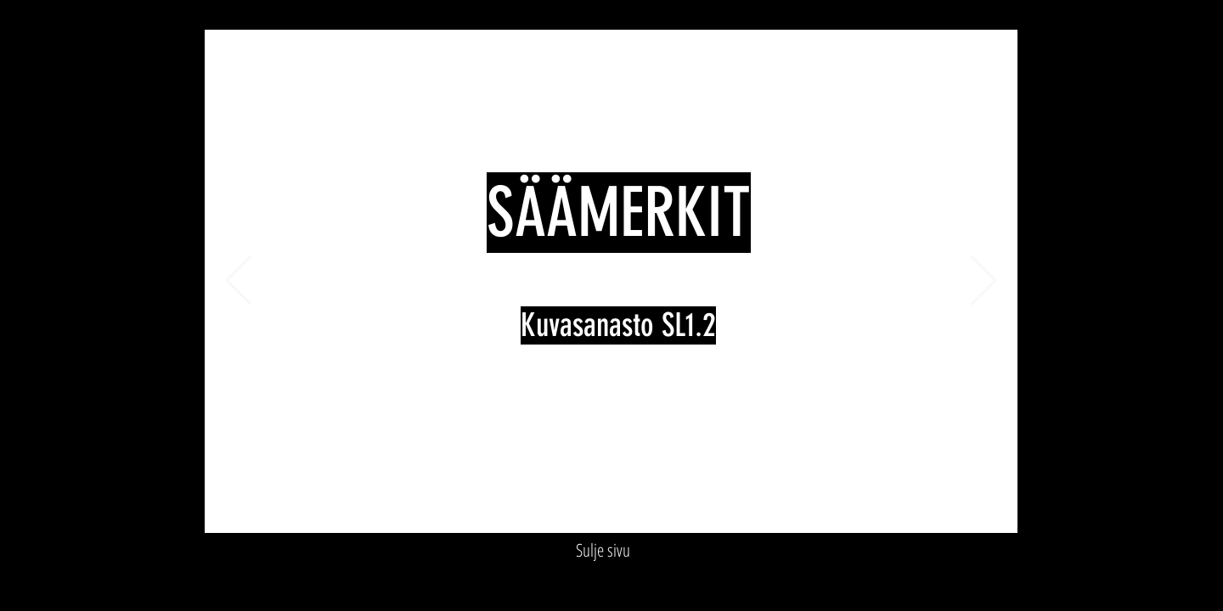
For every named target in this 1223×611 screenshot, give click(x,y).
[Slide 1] (543, 506)
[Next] (983, 281)
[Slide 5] (621, 506)
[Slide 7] (660, 506)
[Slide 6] (641, 506)
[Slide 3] (582, 506)
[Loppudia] (680, 506)
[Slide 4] (602, 506)
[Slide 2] (563, 506)
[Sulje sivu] (603, 551)
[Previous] (238, 281)
